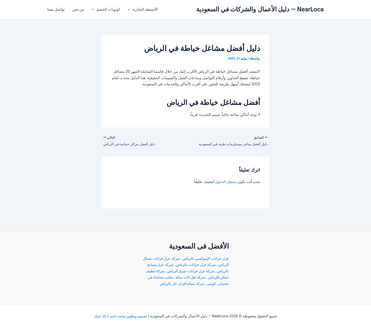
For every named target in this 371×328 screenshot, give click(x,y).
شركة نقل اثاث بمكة (167, 271)
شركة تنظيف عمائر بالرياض (207, 271)
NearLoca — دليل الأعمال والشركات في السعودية (260, 9)
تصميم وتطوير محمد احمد (128, 316)
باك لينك (99, 316)
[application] (130, 9)
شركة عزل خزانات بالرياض (184, 258)
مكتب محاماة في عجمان (209, 277)
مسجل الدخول (225, 182)
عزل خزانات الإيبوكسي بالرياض (204, 252)
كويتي (182, 277)
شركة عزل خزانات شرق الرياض (178, 264)
